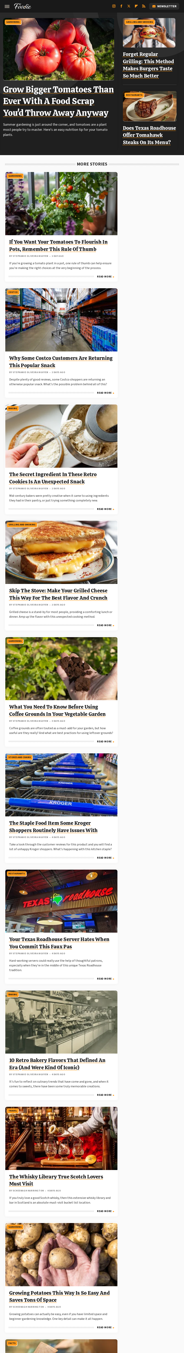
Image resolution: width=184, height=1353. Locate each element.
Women (98, 1313)
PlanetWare (30, 1308)
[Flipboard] (136, 7)
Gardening (14, 21)
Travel (131, 409)
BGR (16, 1299)
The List (156, 1308)
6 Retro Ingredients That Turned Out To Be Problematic (151, 1153)
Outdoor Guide (160, 1303)
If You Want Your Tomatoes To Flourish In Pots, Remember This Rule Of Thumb (28, 220)
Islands (55, 1303)
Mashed (100, 1303)
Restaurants (136, 92)
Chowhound (31, 1299)
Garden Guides (108, 1299)
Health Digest (157, 1299)
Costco (72, 172)
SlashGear (84, 1308)
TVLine (84, 1313)
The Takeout (66, 1313)
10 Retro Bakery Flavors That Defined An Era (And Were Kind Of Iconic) (90, 457)
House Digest (23, 1303)
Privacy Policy (100, 1272)
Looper (85, 1303)
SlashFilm (66, 1308)
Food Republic (84, 1299)
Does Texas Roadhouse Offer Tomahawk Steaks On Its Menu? (152, 132)
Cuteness (50, 1299)
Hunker (41, 1303)
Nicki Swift (139, 1303)
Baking (131, 172)
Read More (46, 276)
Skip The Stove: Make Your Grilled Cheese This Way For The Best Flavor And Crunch (32, 339)
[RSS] (144, 7)
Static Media (70, 1280)
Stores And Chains (138, 291)
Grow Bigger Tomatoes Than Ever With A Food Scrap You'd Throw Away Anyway (60, 100)
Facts (71, 528)
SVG (97, 1308)
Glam (125, 1299)
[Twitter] (129, 7)
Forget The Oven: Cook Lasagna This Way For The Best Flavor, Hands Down (90, 805)
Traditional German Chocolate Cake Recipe (30, 1153)
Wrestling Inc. (117, 1313)
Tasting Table (113, 1308)
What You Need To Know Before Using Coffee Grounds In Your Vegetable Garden (90, 339)
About (76, 1272)
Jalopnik (70, 1303)
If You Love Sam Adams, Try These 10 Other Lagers (30, 798)
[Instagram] (114, 7)
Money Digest (118, 1303)
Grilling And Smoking (142, 21)
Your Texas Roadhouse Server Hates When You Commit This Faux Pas (30, 457)
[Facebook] (121, 7)
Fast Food (74, 646)
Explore (65, 1299)
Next (100, 1234)
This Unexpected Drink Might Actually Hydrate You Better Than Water (148, 805)
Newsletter (164, 6)
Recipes (12, 1112)
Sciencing (48, 1308)
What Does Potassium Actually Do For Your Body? (151, 1042)
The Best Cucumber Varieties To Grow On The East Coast (151, 687)
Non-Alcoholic (136, 757)
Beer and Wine (16, 757)
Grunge (138, 1299)
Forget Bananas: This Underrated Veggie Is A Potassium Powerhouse (147, 575)
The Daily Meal (137, 1308)
